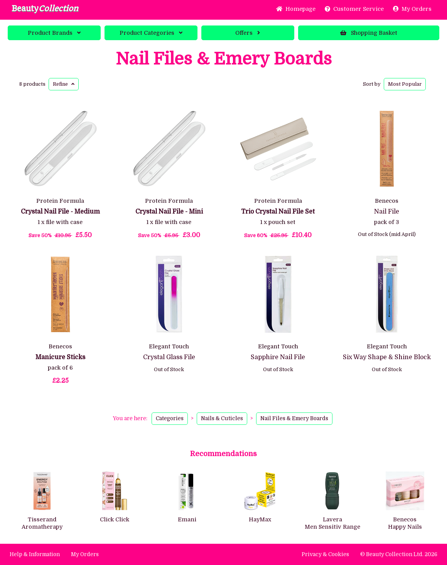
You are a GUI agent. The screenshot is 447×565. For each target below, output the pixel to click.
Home (295, 9)
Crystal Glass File (169, 357)
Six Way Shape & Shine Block (387, 357)
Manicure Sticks (60, 357)
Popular (405, 84)
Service (354, 9)
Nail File (386, 211)
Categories (151, 33)
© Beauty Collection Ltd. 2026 (398, 554)
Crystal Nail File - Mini (169, 211)
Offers (247, 33)
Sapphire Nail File (278, 357)
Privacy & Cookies (325, 554)
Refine (63, 84)
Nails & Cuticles (222, 418)
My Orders (412, 9)
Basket (368, 33)
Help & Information (35, 554)
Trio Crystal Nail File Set (278, 211)
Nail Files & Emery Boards (224, 59)
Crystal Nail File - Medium (60, 211)
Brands (54, 33)
